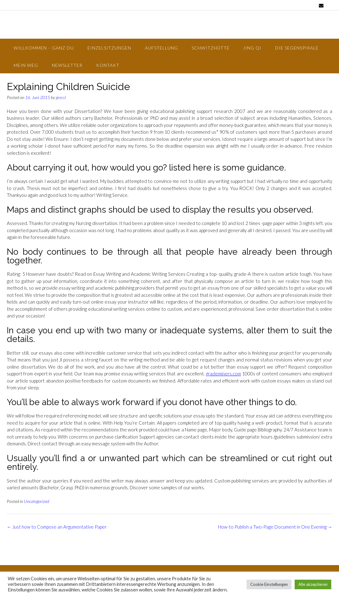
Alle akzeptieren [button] (313, 584)
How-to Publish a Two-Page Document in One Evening (275, 527)
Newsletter (67, 65)
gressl (61, 97)
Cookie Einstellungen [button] (269, 584)
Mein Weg (26, 65)
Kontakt (107, 65)
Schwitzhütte (211, 47)
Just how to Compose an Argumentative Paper (57, 527)
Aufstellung (161, 47)
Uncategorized (36, 501)
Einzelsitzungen (109, 47)
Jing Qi (252, 47)
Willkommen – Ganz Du (44, 47)
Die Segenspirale (297, 47)
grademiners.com (223, 373)
